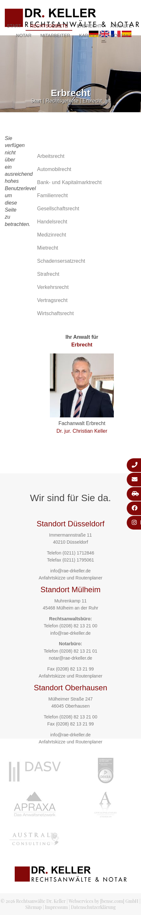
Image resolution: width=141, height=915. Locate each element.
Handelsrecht (52, 221)
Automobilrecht (54, 169)
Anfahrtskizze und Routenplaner (70, 577)
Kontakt (121, 35)
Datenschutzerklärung (93, 907)
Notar (23, 35)
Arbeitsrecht (50, 156)
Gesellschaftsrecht (58, 208)
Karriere (90, 35)
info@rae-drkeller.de (70, 570)
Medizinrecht (51, 234)
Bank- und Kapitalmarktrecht (69, 182)
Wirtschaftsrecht (55, 313)
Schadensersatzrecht (61, 261)
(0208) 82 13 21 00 (78, 625)
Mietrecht (47, 248)
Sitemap (33, 907)
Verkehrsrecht (53, 287)
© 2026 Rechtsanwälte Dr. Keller (33, 901)
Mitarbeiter (55, 35)
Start (14, 25)
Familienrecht (52, 195)
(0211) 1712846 (78, 552)
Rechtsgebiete (49, 25)
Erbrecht (89, 25)
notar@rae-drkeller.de (70, 658)
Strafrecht (48, 274)
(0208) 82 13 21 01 (78, 651)
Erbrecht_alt (96, 101)
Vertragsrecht (52, 300)
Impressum (56, 907)
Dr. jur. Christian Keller (81, 431)
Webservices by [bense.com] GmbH (103, 901)
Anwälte (121, 25)
